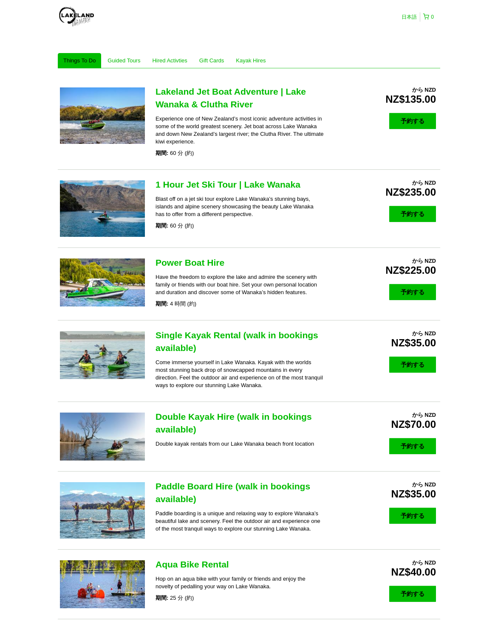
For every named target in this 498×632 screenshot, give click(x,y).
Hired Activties (169, 60)
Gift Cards (211, 60)
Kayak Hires (251, 60)
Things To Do (79, 60)
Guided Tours (124, 60)
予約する (412, 121)
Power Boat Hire (190, 262)
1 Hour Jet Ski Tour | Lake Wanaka (228, 184)
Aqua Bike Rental (192, 564)
